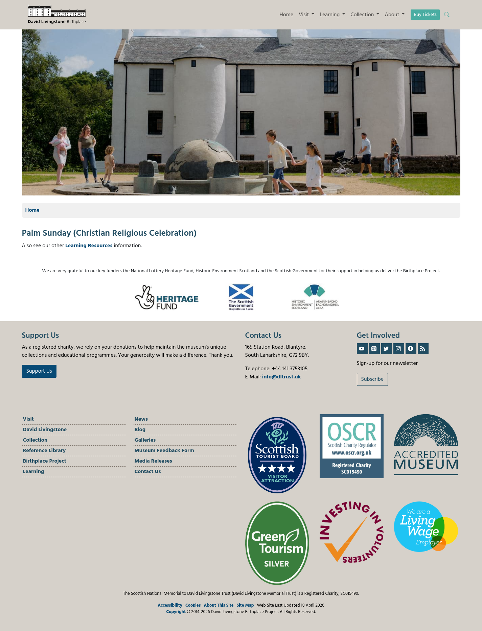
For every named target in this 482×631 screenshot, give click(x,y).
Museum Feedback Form (164, 450)
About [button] (392, 14)
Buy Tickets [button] (425, 15)
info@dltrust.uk (281, 377)
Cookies (193, 605)
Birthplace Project (45, 461)
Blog (140, 429)
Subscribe (372, 379)
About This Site (218, 605)
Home (286, 14)
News (141, 419)
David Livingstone (45, 429)
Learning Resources (88, 245)
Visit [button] (304, 14)
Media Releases (153, 461)
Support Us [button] (39, 371)
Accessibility (170, 605)
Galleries (145, 440)
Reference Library (44, 450)
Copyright (176, 611)
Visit (28, 419)
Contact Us (148, 471)
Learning (33, 471)
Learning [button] (330, 14)
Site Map (245, 605)
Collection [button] (362, 14)
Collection (35, 440)
